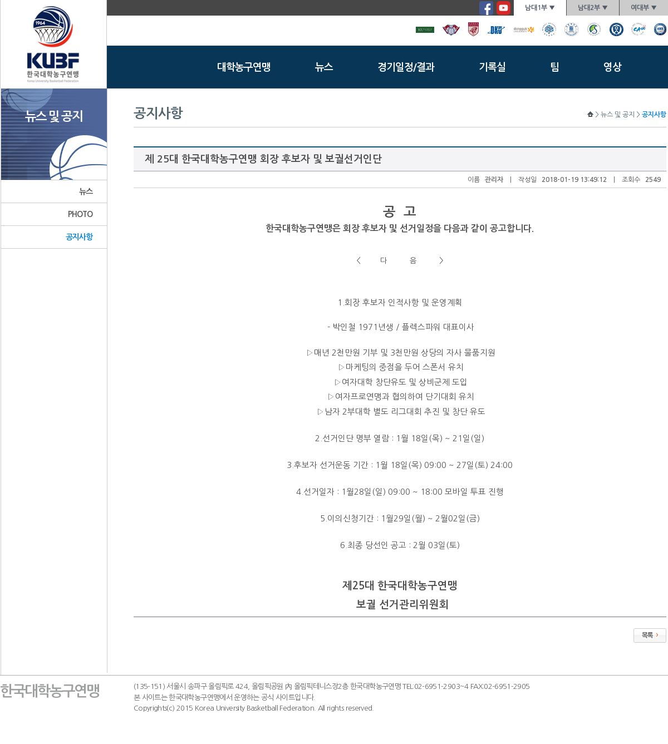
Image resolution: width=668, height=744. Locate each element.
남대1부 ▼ (540, 7)
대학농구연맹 (244, 67)
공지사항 (79, 237)
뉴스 (324, 67)
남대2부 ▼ (593, 7)
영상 (612, 67)
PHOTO (80, 214)
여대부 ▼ (644, 7)
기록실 (492, 67)
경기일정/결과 (405, 67)
